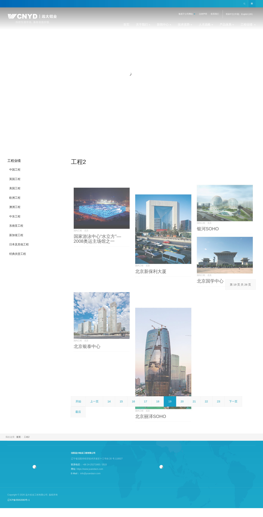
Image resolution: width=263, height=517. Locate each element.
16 (133, 401)
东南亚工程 (16, 225)
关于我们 (143, 24)
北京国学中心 (210, 316)
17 (145, 401)
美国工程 (14, 188)
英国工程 (14, 179)
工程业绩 (248, 24)
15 (121, 401)
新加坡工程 (16, 235)
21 (194, 401)
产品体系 (227, 24)
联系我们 (215, 14)
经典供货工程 (17, 253)
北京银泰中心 (87, 389)
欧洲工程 (14, 197)
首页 (126, 24)
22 (206, 401)
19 (170, 401)
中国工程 (14, 169)
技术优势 (185, 24)
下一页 (233, 401)
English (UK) (247, 14)
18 (157, 401)
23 (218, 401)
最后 (78, 411)
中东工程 (14, 216)
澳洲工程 (14, 207)
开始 (78, 401)
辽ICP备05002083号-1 (18, 500)
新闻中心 (164, 24)
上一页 (94, 401)
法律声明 (203, 14)
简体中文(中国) (232, 14)
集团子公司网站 (187, 14)
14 (109, 401)
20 (182, 401)
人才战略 (206, 24)
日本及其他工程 (19, 244)
